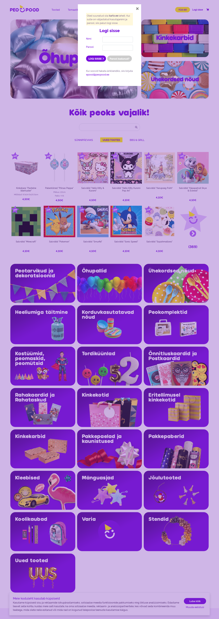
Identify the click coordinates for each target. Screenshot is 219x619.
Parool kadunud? (119, 58)
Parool (90, 46)
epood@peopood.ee (97, 74)
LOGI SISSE (96, 58)
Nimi (88, 38)
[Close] (137, 8)
